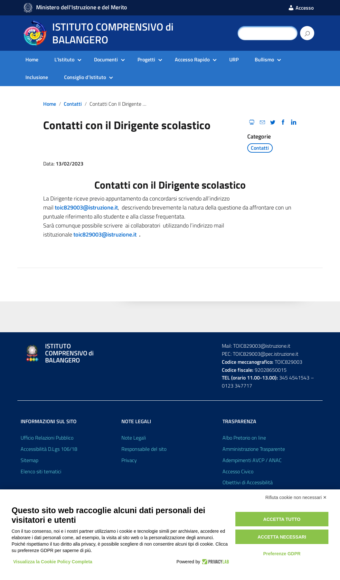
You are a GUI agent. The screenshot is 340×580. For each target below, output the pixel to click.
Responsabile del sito (143, 449)
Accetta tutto (282, 519)
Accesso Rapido (192, 59)
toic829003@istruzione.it (86, 207)
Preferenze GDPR (281, 553)
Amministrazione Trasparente (253, 449)
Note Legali (133, 438)
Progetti (146, 59)
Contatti (73, 104)
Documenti (106, 59)
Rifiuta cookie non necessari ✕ (296, 497)
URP (234, 59)
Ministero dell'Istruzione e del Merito (81, 7)
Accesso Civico (237, 471)
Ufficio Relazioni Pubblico (47, 438)
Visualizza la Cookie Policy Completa (52, 561)
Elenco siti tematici (41, 471)
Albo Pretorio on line (244, 438)
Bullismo (264, 59)
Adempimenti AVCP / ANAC (252, 460)
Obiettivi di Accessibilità (247, 482)
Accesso (301, 8)
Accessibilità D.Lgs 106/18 (49, 449)
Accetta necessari (282, 537)
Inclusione (36, 77)
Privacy (129, 460)
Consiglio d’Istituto (85, 77)
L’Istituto (64, 59)
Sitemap (29, 460)
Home (31, 59)
